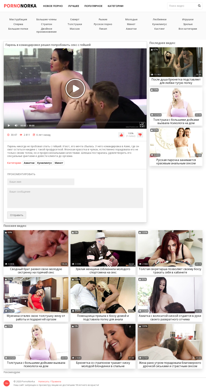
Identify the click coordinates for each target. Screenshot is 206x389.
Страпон (46, 24)
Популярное (93, 6)
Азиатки (131, 28)
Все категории (188, 28)
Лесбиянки (159, 19)
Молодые (131, 19)
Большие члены (46, 19)
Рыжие (103, 19)
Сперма (18, 24)
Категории (115, 6)
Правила (56, 381)
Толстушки (74, 24)
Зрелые (188, 24)
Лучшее (73, 6)
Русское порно (103, 24)
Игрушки (187, 19)
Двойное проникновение (46, 30)
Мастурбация (18, 19)
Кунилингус (159, 24)
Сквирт (75, 19)
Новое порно (53, 6)
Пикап (103, 28)
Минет (131, 24)
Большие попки (18, 28)
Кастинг (159, 28)
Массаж (75, 28)
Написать (43, 381)
